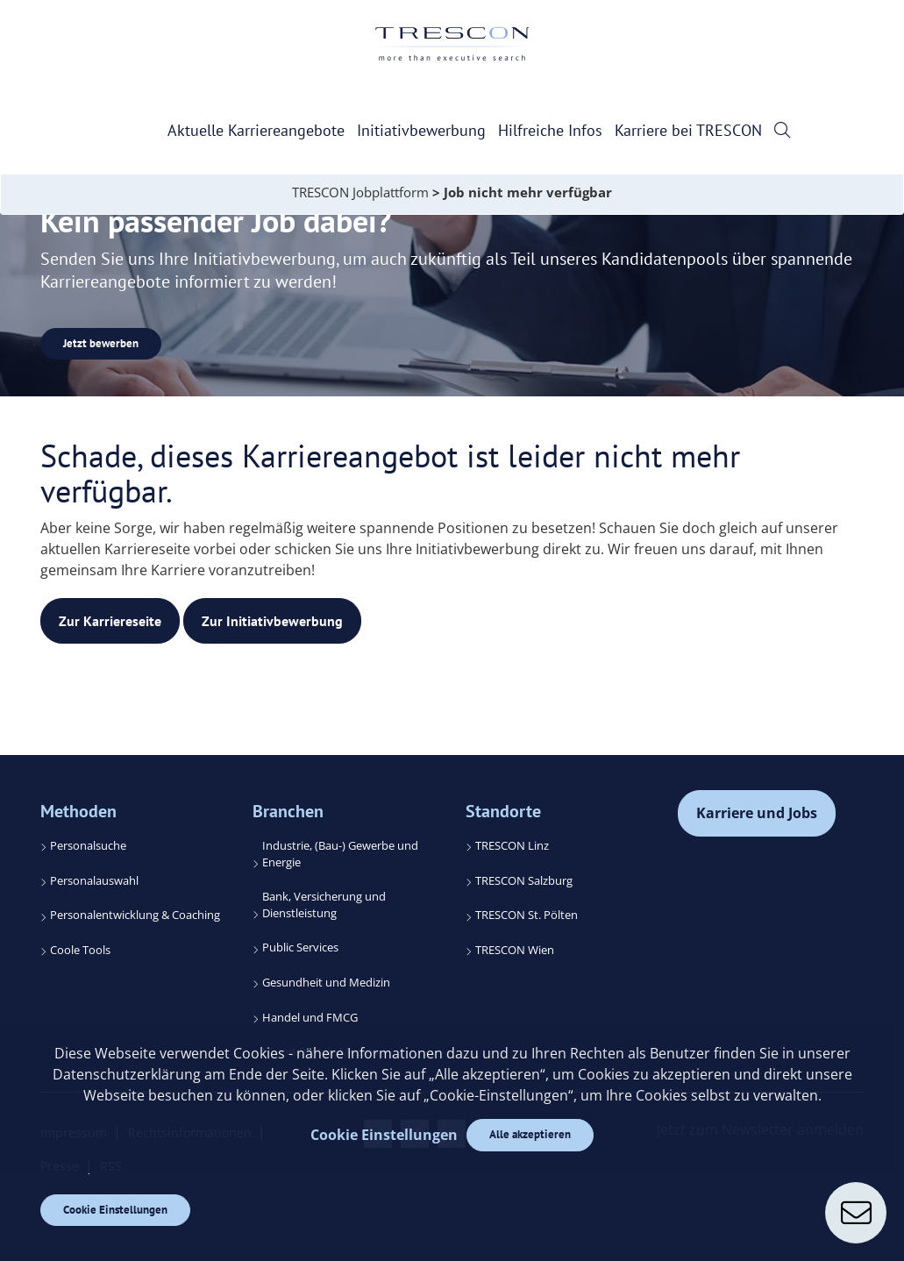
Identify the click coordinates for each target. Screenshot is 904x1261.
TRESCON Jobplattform (360, 192)
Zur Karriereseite (110, 621)
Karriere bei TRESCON (688, 130)
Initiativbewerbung (421, 130)
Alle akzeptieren (530, 1134)
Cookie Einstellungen (115, 1209)
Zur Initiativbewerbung (272, 621)
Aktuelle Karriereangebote (256, 130)
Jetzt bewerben (101, 343)
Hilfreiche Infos (550, 130)
